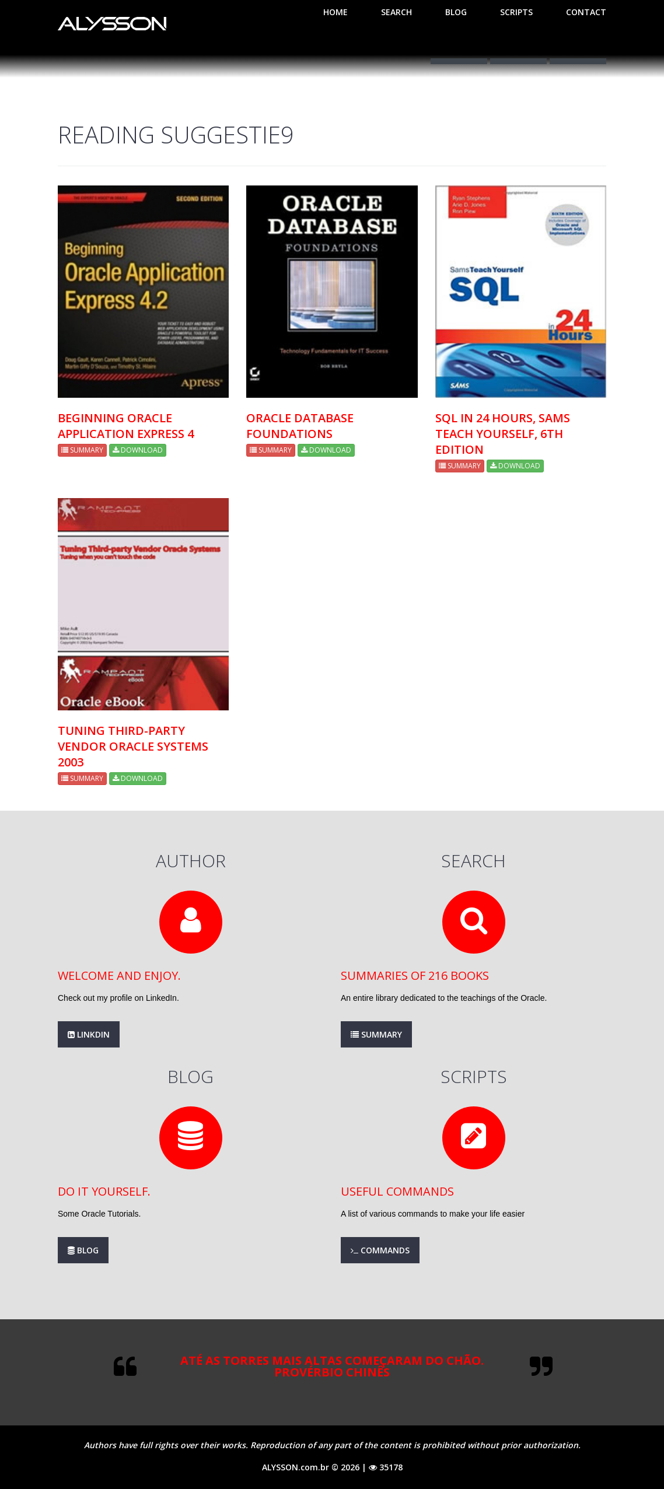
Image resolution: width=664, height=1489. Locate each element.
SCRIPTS (516, 11)
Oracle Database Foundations (300, 426)
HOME (335, 11)
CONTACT (586, 11)
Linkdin (89, 1034)
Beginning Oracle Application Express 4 (126, 426)
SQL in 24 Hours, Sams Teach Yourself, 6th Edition (502, 433)
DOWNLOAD (138, 450)
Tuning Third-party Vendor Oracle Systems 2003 (133, 746)
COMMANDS (380, 1250)
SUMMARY (82, 450)
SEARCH (396, 11)
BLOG (456, 11)
